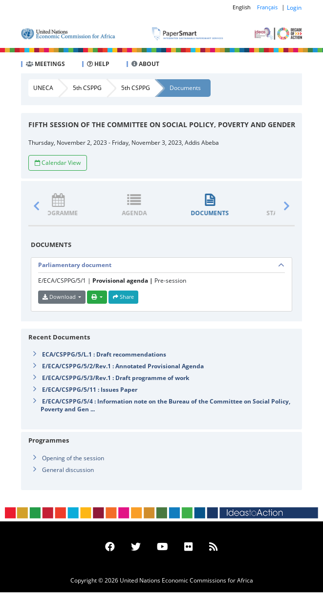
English (242, 7)
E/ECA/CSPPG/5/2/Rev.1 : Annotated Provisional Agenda (123, 366)
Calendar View (58, 162)
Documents (185, 88)
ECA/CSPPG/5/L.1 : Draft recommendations (104, 354)
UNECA (43, 88)
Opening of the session (73, 458)
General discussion (68, 470)
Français (267, 7)
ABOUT (145, 64)
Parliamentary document (74, 265)
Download (60, 296)
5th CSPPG (87, 88)
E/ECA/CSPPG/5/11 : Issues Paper (89, 389)
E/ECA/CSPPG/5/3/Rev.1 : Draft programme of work (115, 378)
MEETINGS (45, 64)
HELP (98, 64)
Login (294, 7)
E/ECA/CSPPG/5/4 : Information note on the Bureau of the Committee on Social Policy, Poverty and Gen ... (165, 405)
